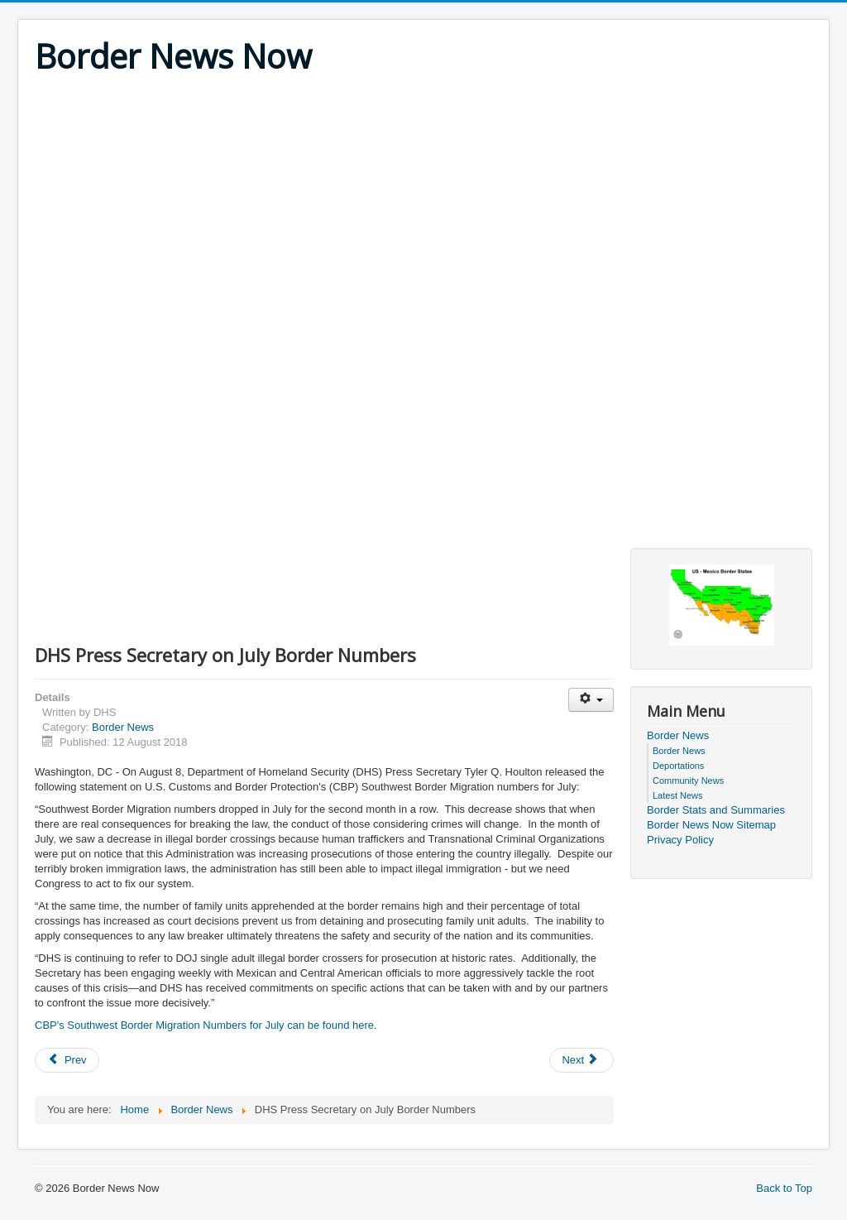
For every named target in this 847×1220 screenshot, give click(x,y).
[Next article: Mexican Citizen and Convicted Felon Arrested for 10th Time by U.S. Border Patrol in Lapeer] (581, 1060)
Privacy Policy (680, 839)
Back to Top (784, 1188)
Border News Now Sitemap (711, 825)
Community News (688, 780)
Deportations (678, 766)
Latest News (678, 795)
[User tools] (591, 700)
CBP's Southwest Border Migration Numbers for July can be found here (204, 1025)
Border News (123, 727)
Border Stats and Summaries (716, 810)
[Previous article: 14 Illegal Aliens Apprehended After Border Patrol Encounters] (67, 1060)
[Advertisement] (423, 200)
